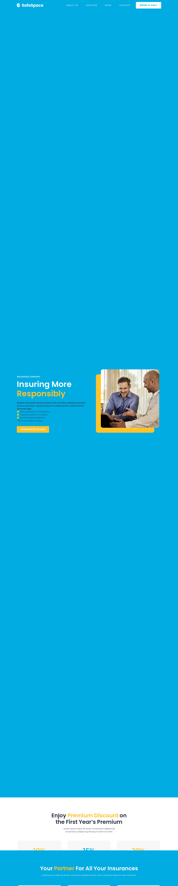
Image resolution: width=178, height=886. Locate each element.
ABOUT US (72, 5)
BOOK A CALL (148, 5)
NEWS (108, 5)
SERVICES (91, 5)
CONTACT (125, 5)
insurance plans (33, 429)
